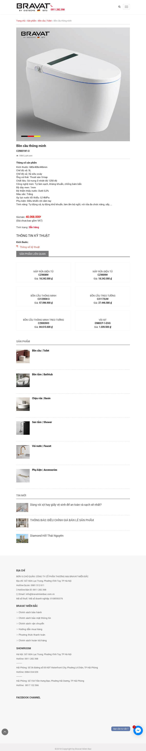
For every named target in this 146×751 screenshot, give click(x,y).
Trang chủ (20, 20)
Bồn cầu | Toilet (45, 20)
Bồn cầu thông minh (43, 295)
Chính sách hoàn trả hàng (33, 657)
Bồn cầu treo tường (102, 295)
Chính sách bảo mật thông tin (35, 634)
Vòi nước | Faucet (41, 446)
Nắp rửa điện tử (43, 271)
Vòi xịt (103, 319)
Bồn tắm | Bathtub (42, 374)
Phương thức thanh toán (32, 651)
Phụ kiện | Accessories (44, 469)
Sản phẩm (31, 20)
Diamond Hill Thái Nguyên (46, 535)
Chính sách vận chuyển (31, 640)
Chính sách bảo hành (30, 629)
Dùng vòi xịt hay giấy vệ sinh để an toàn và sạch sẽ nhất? (66, 504)
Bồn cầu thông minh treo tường (43, 319)
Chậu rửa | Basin (41, 398)
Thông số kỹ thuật (30, 246)
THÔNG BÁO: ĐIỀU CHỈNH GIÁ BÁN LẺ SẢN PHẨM (62, 520)
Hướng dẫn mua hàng (30, 645)
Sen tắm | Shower (42, 422)
